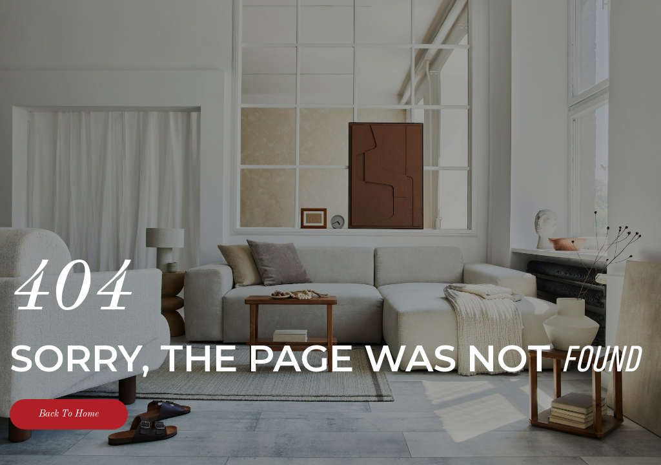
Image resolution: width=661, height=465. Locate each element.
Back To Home (69, 414)
